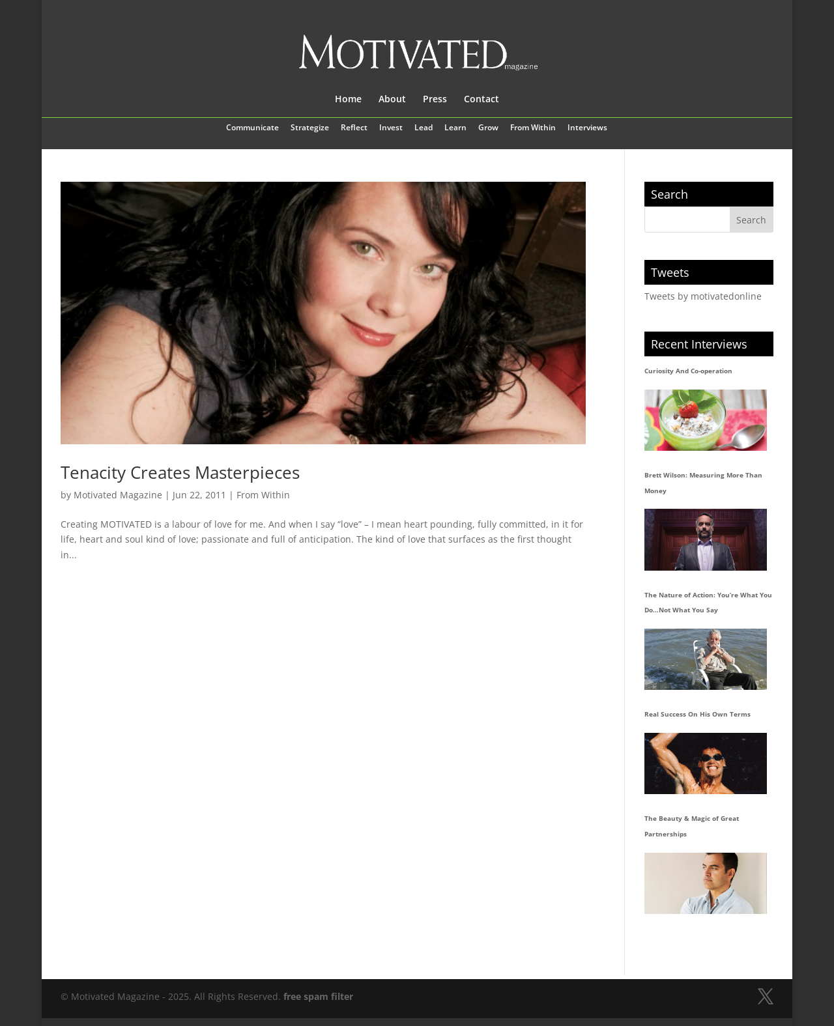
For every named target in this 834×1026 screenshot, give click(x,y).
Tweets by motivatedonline (703, 296)
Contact (481, 99)
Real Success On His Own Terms (697, 714)
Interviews (587, 128)
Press (435, 99)
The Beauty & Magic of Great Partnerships (691, 826)
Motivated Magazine (118, 495)
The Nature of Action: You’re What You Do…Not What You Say (708, 602)
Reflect (354, 128)
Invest (391, 128)
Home (348, 99)
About (392, 99)
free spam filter (318, 996)
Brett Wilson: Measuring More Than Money (703, 482)
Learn (455, 128)
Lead (423, 128)
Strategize (310, 128)
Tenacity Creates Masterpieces (180, 472)
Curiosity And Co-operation (688, 370)
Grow (488, 128)
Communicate (252, 128)
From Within (533, 128)
